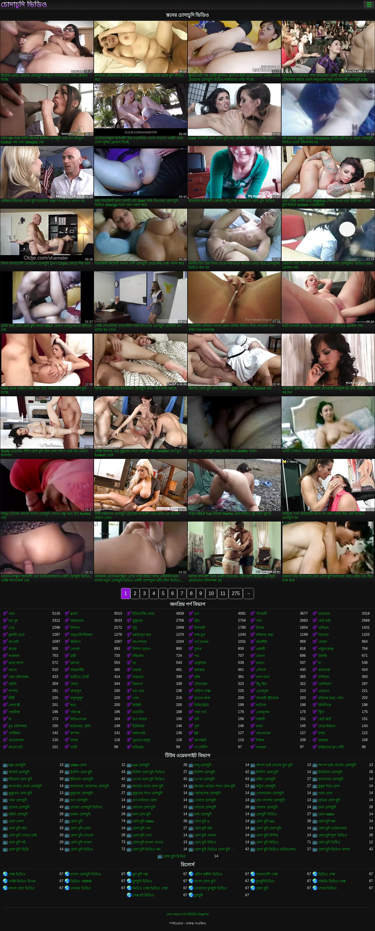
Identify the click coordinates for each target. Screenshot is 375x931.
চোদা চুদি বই (16, 842)
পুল (196, 726)
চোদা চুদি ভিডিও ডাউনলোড (276, 849)
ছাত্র (73, 705)
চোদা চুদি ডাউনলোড (332, 828)
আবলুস (75, 691)
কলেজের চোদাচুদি (330, 779)
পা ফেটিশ (200, 747)
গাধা (11, 614)
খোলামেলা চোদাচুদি (269, 793)
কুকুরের (137, 621)
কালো (12, 670)
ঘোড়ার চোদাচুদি (205, 807)
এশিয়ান (323, 628)
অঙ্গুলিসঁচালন (81, 635)
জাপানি (13, 642)
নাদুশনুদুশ (76, 698)
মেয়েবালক (15, 740)
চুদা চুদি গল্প (140, 874)
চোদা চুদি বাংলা (80, 842)
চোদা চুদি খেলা (80, 828)
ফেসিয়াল (324, 684)
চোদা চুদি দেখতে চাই (22, 835)
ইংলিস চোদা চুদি (267, 772)
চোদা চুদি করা (17, 828)
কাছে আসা (15, 663)
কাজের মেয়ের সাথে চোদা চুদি (214, 786)
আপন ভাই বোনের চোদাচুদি (337, 765)
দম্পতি (13, 691)
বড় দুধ (13, 621)
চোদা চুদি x (201, 821)
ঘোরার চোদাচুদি (266, 807)
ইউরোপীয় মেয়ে (143, 614)
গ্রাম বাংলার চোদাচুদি (270, 800)
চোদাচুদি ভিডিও (24, 4)
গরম (135, 698)
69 (196, 733)
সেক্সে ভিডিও (327, 888)
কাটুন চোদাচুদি (265, 786)
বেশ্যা (74, 684)
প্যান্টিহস (14, 733)
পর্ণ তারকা (201, 642)
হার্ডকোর (324, 614)
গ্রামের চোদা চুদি (329, 800)
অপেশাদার (139, 642)
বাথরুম (261, 747)
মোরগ (260, 656)
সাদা (259, 621)
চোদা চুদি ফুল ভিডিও (332, 835)
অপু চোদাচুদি (203, 765)
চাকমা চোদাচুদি (80, 814)
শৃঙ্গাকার (199, 670)
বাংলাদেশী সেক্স (266, 874)
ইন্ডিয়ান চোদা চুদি (20, 779)
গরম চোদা (325, 793)
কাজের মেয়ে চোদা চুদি (147, 786)
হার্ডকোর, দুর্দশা (80, 726)
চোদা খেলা (15, 821)
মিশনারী (199, 628)
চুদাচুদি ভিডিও (142, 881)
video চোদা (78, 765)
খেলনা (75, 649)
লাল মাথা (262, 677)
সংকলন (13, 656)
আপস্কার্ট (200, 740)
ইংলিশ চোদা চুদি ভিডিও (148, 772)
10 (211, 593)
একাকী (260, 649)
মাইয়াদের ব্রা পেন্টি (331, 747)
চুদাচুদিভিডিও (265, 881)
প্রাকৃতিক (200, 663)
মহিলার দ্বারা (264, 635)
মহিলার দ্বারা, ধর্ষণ (330, 698)
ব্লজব (74, 614)
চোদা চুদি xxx (265, 821)
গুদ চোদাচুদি (78, 800)
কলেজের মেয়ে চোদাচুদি (25, 786)
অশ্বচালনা (76, 621)
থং (134, 663)
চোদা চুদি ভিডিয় (174, 856)
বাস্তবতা (138, 677)
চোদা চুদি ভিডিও (81, 849)
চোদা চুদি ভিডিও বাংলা (334, 849)
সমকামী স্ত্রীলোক (267, 698)
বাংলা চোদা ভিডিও (21, 888)
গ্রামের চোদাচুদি (19, 807)
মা (319, 663)
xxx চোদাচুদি (141, 765)
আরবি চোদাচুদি (19, 772)
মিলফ (260, 628)
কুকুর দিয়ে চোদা (329, 786)
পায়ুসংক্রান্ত (325, 649)
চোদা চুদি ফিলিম (267, 835)
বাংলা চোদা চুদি (204, 881)
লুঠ (134, 628)
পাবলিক (14, 712)
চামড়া (260, 663)
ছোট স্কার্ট (324, 719)
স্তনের (12, 649)
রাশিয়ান (323, 677)
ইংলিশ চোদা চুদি (81, 772)
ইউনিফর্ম (138, 726)
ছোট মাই (324, 621)
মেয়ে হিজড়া (326, 726)
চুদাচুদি (198, 895)
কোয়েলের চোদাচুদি (207, 793)
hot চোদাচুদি (16, 765)
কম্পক (74, 733)
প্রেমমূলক (262, 712)
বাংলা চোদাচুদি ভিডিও (85, 874)
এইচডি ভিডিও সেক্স (332, 881)
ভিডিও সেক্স (326, 874)
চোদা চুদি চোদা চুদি (268, 828)
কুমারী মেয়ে (16, 635)
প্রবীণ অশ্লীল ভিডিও (208, 874)
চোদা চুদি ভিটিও (329, 842)
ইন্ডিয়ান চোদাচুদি (81, 779)
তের (11, 628)
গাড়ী (73, 747)
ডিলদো (137, 684)
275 (236, 593)
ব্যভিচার (138, 747)
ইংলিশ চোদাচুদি (204, 772)
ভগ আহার (139, 719)
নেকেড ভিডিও (80, 888)
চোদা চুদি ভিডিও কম (146, 849)
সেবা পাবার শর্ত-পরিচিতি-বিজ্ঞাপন (187, 914)
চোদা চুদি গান (141, 828)
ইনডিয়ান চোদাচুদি (330, 772)
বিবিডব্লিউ (201, 705)
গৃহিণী (12, 684)
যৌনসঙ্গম (200, 684)
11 (223, 593)
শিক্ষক (260, 740)
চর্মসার (74, 663)
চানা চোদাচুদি (203, 814)
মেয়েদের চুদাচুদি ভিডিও (210, 888)
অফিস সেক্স (202, 691)
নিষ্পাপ (75, 628)
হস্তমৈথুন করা (141, 635)
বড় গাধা (138, 691)
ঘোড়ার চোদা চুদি (144, 807)
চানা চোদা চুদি (141, 814)
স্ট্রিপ (321, 712)
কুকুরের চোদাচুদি (81, 793)
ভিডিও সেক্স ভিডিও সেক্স (150, 888)
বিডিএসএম (78, 719)
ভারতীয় (138, 712)
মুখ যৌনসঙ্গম (17, 726)
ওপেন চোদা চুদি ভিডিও (148, 779)
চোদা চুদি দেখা (142, 835)
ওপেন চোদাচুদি (204, 779)
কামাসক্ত (324, 670)
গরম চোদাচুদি (17, 800)
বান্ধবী (260, 719)
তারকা (136, 670)
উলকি (322, 656)
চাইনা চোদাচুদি (18, 814)
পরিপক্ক (75, 712)
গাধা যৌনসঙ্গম (18, 677)
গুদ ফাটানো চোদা (144, 800)
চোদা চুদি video (143, 821)
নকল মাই (138, 733)
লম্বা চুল (199, 635)
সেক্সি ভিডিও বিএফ (22, 881)
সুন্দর (198, 649)
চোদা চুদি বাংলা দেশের (147, 842)
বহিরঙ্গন (138, 656)
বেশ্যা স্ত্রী (14, 705)
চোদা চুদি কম (327, 821)
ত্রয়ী (73, 656)
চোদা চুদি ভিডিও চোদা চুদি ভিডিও (216, 849)
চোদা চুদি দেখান (205, 835)
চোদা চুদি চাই (203, 828)
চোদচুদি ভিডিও (266, 814)
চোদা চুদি (76, 821)
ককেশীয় (261, 642)
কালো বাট (15, 747)
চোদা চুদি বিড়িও (205, 842)
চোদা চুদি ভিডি (18, 849)
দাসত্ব (74, 740)
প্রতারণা (323, 691)
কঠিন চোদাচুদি (265, 779)
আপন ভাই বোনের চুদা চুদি (274, 765)
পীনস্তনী (261, 614)
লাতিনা (261, 705)
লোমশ (322, 642)
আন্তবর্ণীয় (77, 670)
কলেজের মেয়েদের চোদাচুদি (89, 786)
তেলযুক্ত (262, 691)
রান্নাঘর (323, 740)
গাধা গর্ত (200, 712)
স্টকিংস (75, 642)
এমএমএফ (263, 733)
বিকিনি (137, 705)
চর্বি (196, 719)
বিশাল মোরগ (141, 649)
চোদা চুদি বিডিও (267, 842)
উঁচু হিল (261, 684)
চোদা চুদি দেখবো (81, 835)
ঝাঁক (197, 677)
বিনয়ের (323, 635)
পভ (196, 656)
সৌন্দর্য (261, 670)
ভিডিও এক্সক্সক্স (80, 881)
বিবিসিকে (324, 705)
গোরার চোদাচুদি (205, 800)
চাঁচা (197, 621)
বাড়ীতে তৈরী (79, 677)
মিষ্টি (11, 698)
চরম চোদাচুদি (327, 807)
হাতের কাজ (202, 698)
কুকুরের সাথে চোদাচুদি (147, 793)
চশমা (259, 726)
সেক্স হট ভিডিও (143, 895)
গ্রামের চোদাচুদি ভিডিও (86, 807)
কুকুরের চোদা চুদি (20, 793)
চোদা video (326, 814)
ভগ (196, 614)
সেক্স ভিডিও (16, 874)
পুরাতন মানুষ (141, 740)
